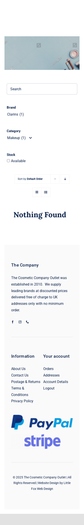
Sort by (30, 179)
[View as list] (45, 192)
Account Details (55, 382)
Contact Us (19, 375)
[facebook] (12, 322)
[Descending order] (65, 179)
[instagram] (20, 322)
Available (18, 161)
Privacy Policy (22, 401)
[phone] (27, 322)
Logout (48, 388)
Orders (48, 369)
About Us (18, 369)
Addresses (51, 375)
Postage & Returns (25, 382)
